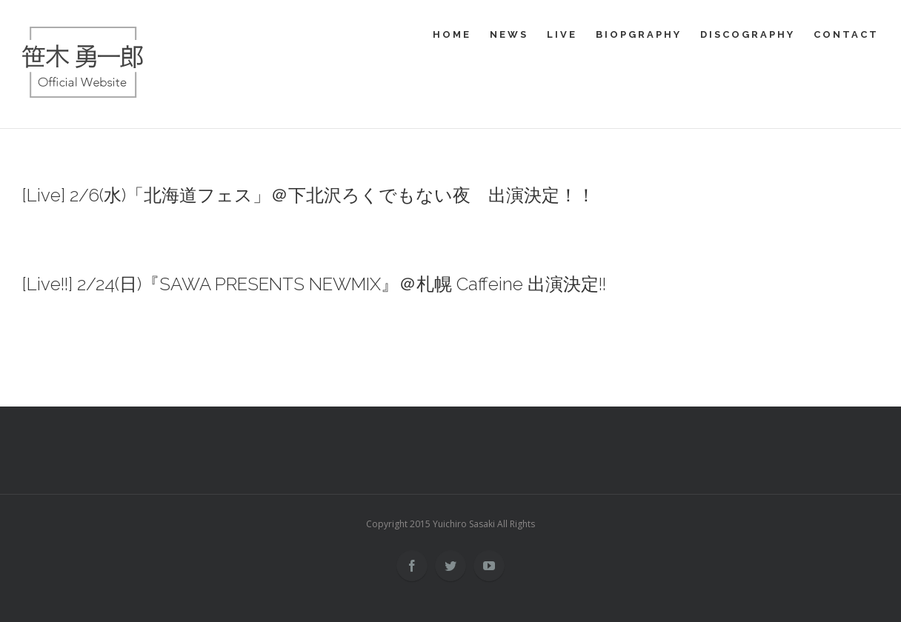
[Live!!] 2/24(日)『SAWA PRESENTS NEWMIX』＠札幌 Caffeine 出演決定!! (314, 284)
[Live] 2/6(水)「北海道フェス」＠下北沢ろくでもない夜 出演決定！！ (308, 195)
